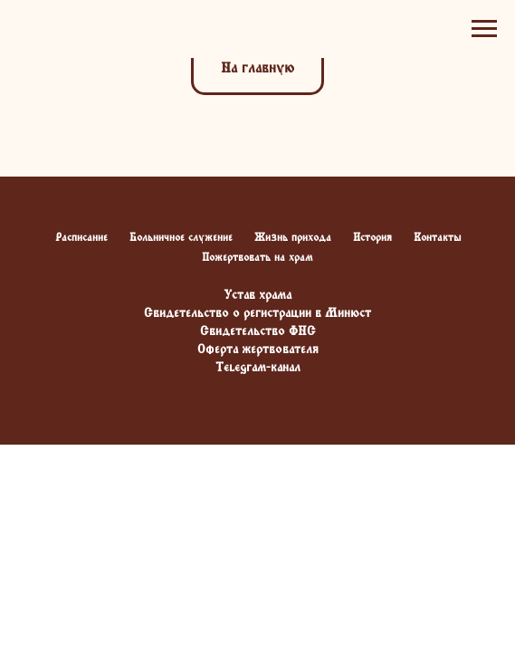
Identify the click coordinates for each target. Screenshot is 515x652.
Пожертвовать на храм (257, 257)
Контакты (437, 237)
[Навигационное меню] (484, 29)
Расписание (81, 237)
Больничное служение (181, 237)
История (372, 237)
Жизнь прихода (292, 237)
